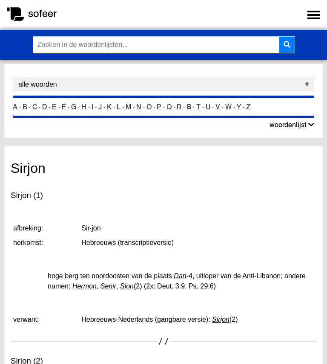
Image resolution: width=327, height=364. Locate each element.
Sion (127, 286)
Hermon (84, 286)
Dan (180, 276)
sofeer (42, 13)
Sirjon (220, 319)
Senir (108, 286)
